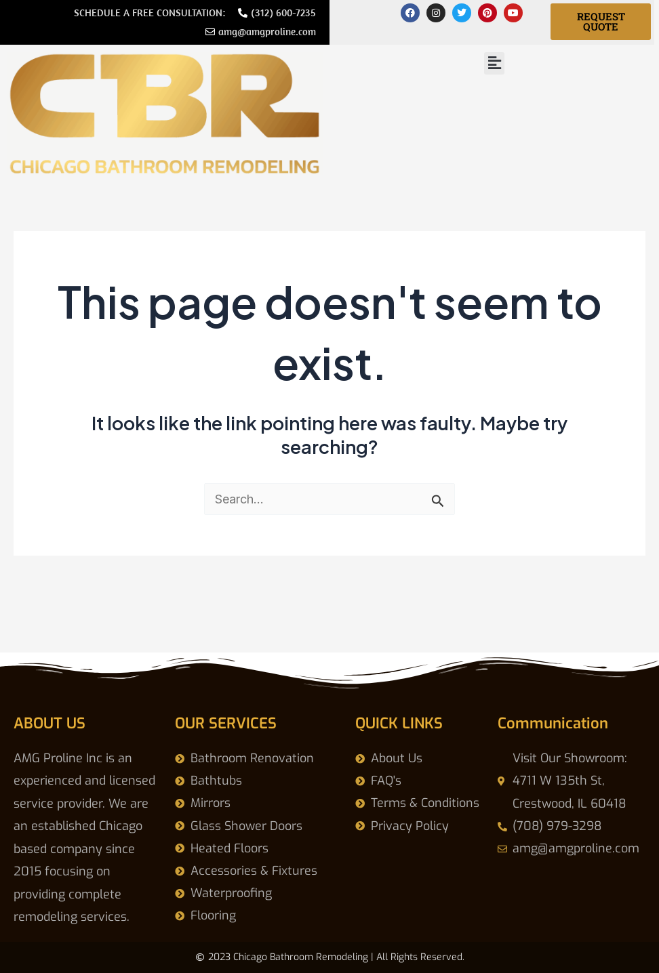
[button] (494, 63)
